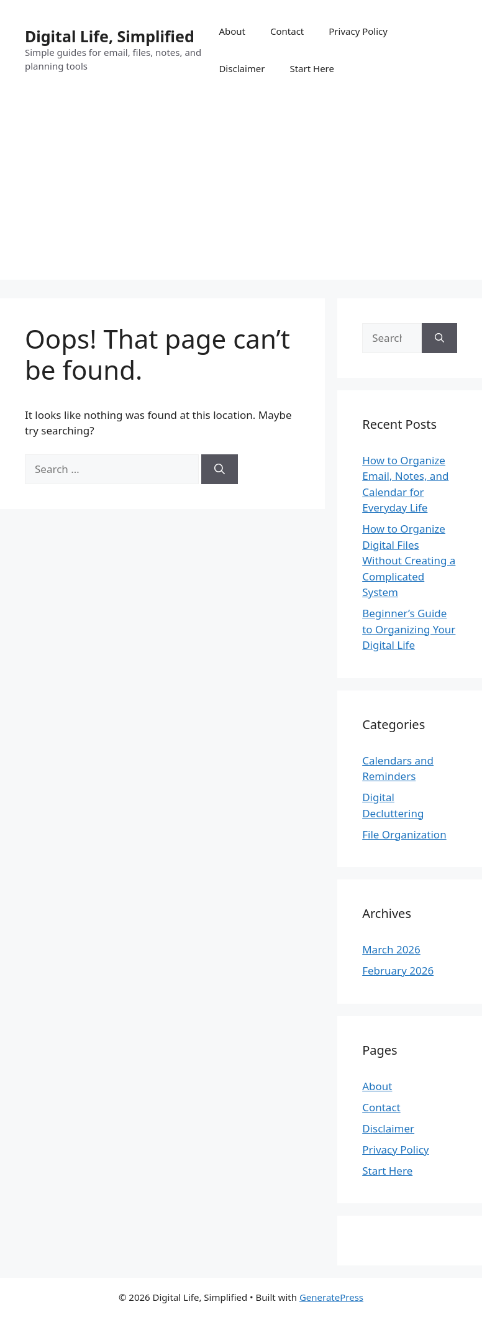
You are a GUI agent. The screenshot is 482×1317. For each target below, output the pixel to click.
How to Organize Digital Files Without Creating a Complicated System (408, 560)
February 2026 (398, 970)
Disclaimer (242, 68)
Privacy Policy (358, 31)
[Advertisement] (241, 193)
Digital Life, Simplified (109, 36)
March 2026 (391, 949)
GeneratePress (331, 1297)
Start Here (311, 68)
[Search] (219, 469)
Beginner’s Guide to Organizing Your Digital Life (408, 629)
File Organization (404, 834)
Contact (287, 31)
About (232, 31)
